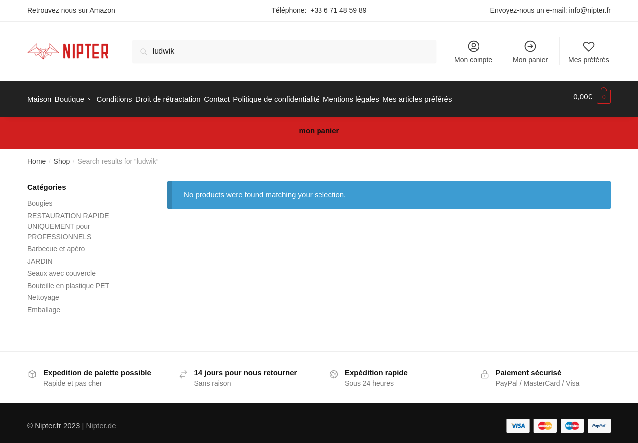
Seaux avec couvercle (61, 268)
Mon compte (473, 51)
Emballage (43, 304)
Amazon (102, 10)
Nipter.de (101, 420)
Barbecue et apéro (56, 243)
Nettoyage (43, 292)
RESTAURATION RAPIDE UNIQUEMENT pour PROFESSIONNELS (68, 220)
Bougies (40, 198)
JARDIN (40, 256)
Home (36, 156)
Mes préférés (588, 51)
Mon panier (530, 51)
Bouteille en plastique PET (68, 280)
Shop (62, 156)
